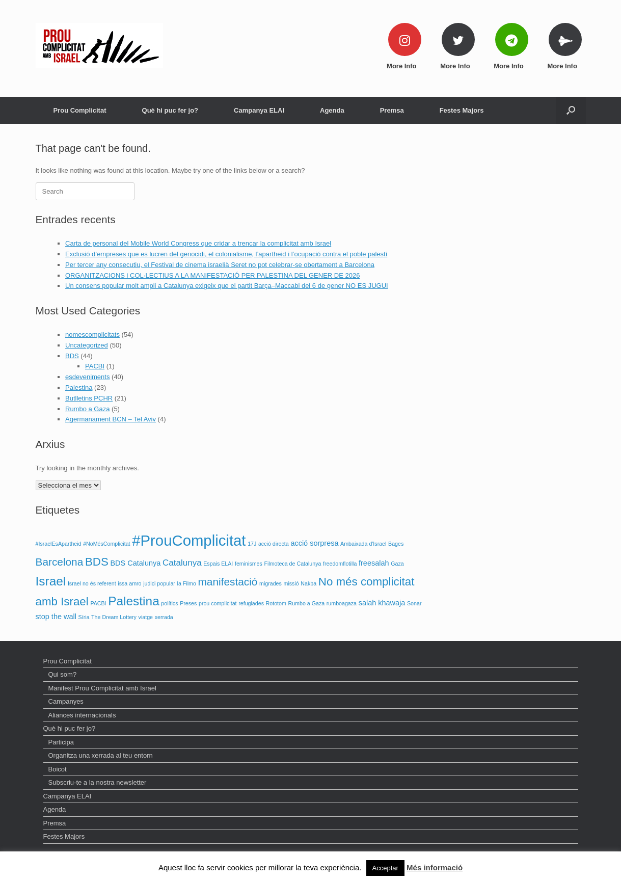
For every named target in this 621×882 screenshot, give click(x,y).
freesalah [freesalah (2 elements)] (374, 563)
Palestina (78, 387)
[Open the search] (571, 110)
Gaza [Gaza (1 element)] (397, 563)
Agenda (332, 110)
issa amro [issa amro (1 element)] (129, 583)
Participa (61, 742)
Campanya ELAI (259, 110)
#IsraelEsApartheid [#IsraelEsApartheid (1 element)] (59, 544)
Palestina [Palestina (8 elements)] (133, 601)
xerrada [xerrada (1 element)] (164, 617)
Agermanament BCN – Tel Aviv (110, 419)
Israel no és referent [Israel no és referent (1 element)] (92, 583)
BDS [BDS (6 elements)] (97, 561)
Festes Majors (462, 110)
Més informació (435, 867)
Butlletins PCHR (89, 398)
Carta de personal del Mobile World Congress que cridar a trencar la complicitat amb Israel (198, 243)
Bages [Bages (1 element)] (395, 544)
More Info (404, 66)
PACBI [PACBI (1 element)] (98, 603)
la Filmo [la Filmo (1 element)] (186, 583)
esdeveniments (87, 377)
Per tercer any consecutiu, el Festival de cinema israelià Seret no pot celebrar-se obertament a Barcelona (219, 265)
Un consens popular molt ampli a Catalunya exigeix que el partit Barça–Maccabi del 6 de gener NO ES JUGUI (226, 285)
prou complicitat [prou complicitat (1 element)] (218, 603)
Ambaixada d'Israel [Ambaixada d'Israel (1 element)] (363, 544)
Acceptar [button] (385, 868)
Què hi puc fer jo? (170, 110)
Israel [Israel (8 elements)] (51, 581)
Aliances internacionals (82, 715)
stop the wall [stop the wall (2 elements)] (56, 616)
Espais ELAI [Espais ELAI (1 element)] (218, 563)
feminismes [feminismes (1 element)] (248, 563)
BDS (72, 356)
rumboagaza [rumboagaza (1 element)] (342, 603)
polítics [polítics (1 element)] (169, 603)
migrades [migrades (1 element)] (270, 583)
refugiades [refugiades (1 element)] (251, 603)
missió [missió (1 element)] (291, 583)
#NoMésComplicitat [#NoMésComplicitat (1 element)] (106, 544)
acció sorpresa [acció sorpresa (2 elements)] (314, 543)
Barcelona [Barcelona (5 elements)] (60, 562)
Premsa (392, 110)
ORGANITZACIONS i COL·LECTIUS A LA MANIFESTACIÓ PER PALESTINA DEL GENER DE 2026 (212, 275)
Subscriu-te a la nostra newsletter (97, 782)
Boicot (57, 769)
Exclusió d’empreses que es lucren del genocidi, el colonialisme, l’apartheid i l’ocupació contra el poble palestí (226, 254)
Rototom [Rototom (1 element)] (276, 603)
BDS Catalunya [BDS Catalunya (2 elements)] (135, 563)
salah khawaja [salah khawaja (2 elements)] (382, 603)
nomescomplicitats (92, 334)
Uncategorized (86, 345)
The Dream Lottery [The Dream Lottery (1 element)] (114, 617)
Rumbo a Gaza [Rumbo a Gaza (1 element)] (306, 603)
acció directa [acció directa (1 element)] (273, 544)
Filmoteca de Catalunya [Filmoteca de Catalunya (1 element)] (292, 563)
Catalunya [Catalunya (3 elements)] (182, 563)
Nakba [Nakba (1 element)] (308, 583)
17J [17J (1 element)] (252, 544)
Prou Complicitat (79, 110)
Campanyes (66, 701)
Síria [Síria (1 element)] (84, 617)
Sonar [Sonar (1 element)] (414, 603)
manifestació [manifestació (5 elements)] (227, 581)
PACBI (94, 366)
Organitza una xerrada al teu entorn (100, 755)
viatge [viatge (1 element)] (146, 617)
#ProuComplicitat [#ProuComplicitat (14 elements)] (189, 540)
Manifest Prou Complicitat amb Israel (102, 688)
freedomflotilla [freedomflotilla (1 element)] (340, 563)
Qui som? (62, 674)
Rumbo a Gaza (87, 409)
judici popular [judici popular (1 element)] (159, 583)
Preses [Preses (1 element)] (188, 603)
